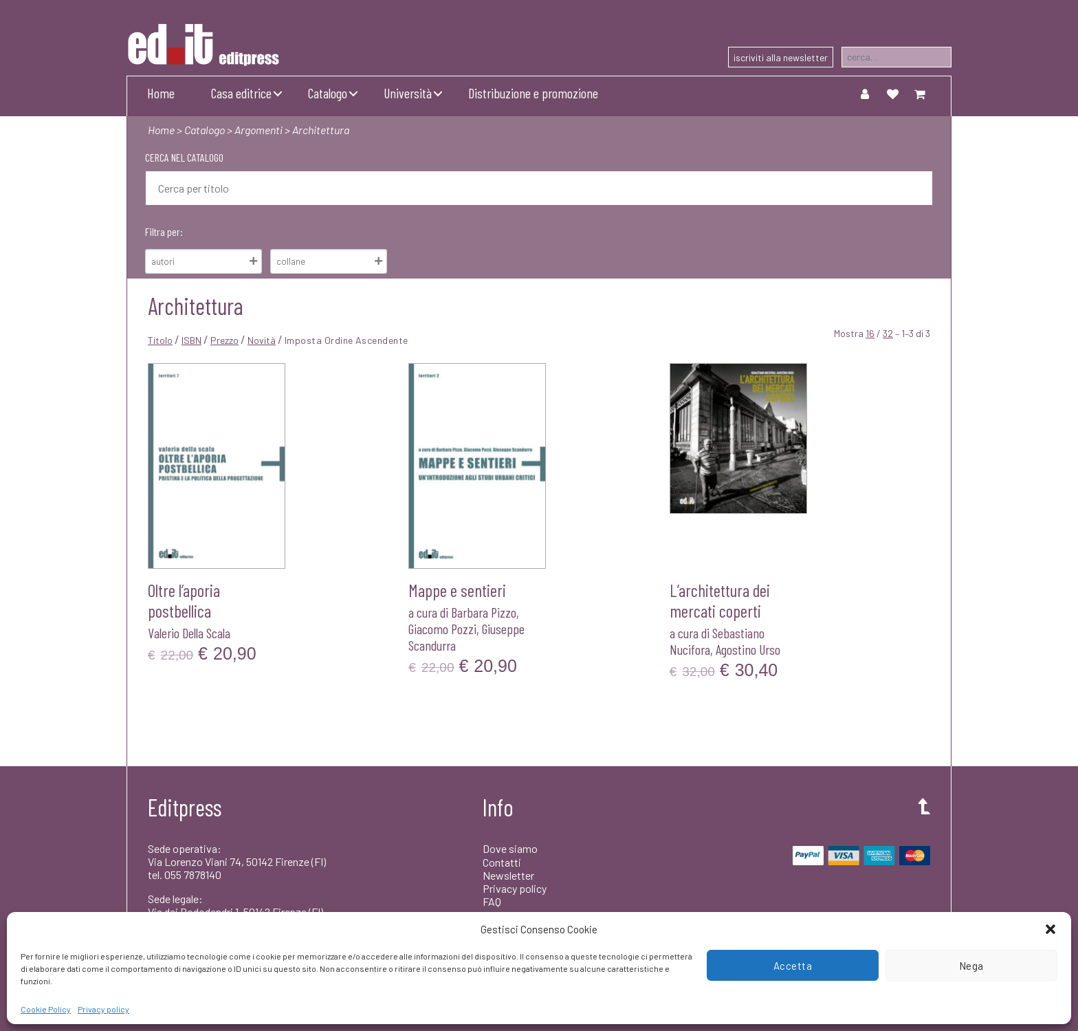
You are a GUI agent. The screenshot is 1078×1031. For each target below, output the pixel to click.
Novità (262, 340)
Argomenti (258, 129)
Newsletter (508, 875)
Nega (971, 965)
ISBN (191, 340)
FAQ (492, 901)
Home (161, 93)
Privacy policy (103, 1009)
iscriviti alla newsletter (781, 57)
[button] (1050, 929)
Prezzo (224, 340)
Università (408, 93)
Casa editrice (241, 93)
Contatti (502, 862)
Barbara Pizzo (483, 612)
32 (888, 333)
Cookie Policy (46, 1009)
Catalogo (327, 93)
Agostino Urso (748, 649)
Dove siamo (510, 848)
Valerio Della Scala (189, 633)
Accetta (793, 965)
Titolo (160, 340)
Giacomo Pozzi (442, 628)
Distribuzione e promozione (533, 93)
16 (870, 333)
